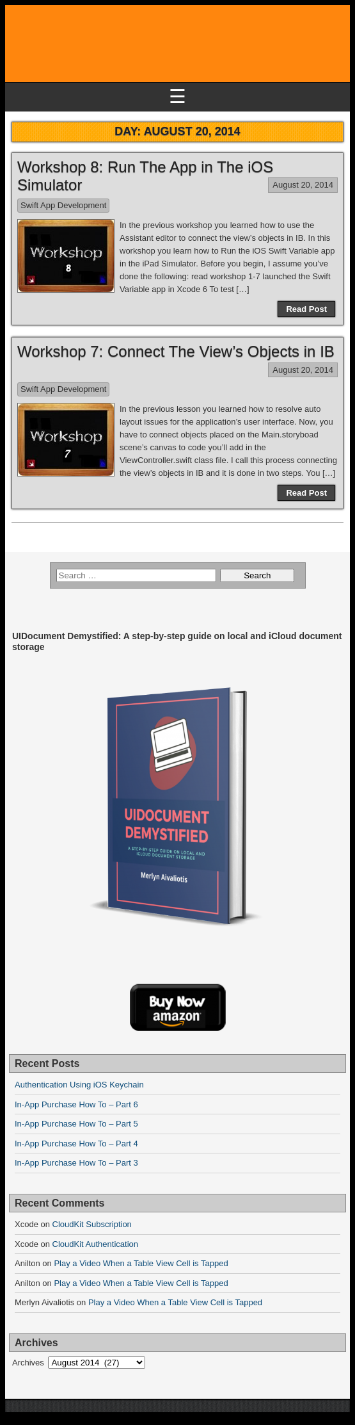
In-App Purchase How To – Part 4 (76, 1143)
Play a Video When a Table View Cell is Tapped (141, 1263)
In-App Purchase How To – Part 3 (76, 1163)
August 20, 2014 (302, 185)
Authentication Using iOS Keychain (79, 1084)
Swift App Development (63, 205)
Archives (28, 1362)
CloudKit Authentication (95, 1244)
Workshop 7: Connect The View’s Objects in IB (176, 351)
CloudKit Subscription (92, 1224)
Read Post (306, 309)
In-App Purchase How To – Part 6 (76, 1104)
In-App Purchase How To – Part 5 (76, 1123)
